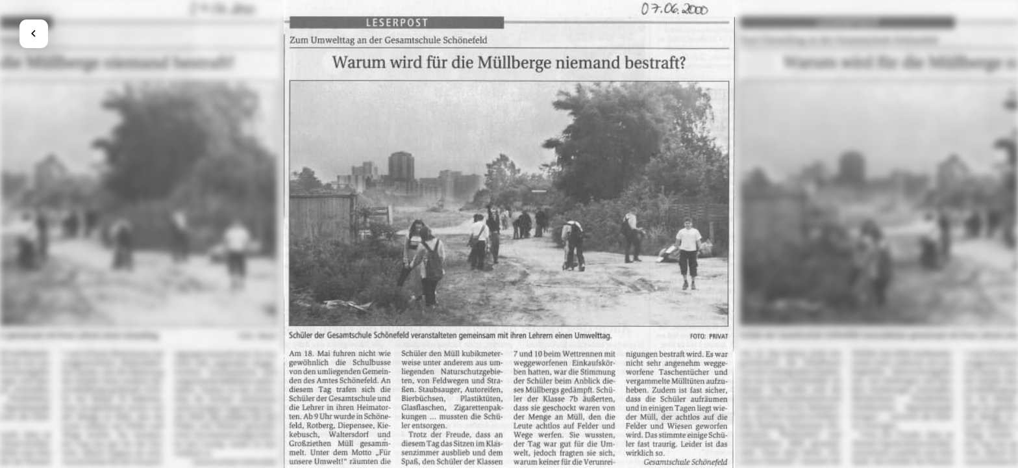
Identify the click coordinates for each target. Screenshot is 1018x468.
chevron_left (33, 33)
